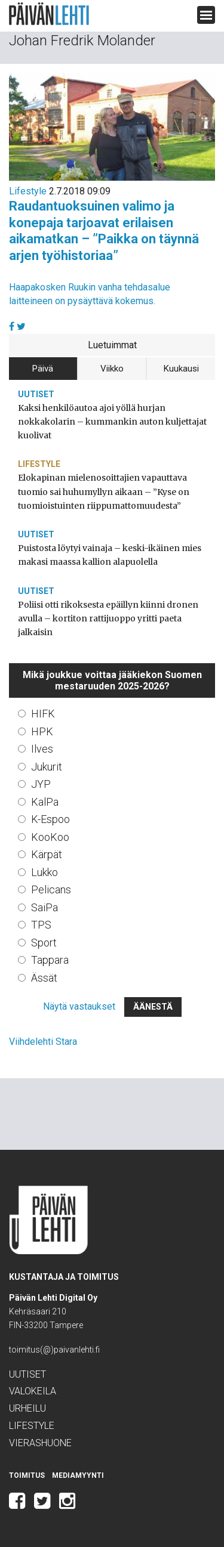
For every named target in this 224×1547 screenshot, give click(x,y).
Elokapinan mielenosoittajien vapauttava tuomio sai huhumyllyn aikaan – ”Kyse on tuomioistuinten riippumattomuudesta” (103, 491)
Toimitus (27, 1475)
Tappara (50, 960)
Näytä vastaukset (79, 1006)
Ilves (42, 748)
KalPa (45, 802)
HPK (42, 731)
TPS (41, 924)
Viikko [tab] (112, 368)
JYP (41, 784)
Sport (44, 942)
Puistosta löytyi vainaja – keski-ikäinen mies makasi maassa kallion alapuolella (109, 555)
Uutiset (36, 394)
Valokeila (32, 1391)
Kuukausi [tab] (181, 368)
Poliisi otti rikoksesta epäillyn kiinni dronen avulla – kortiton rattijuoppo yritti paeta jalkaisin (108, 618)
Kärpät (46, 854)
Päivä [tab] (42, 368)
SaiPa (44, 907)
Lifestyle (28, 191)
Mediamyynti (78, 1475)
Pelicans (51, 889)
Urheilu (27, 1408)
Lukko (44, 872)
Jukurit (46, 766)
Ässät (44, 977)
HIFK (43, 713)
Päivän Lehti (49, 14)
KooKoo (50, 837)
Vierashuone (40, 1443)
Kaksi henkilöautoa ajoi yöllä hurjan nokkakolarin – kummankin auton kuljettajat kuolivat (112, 422)
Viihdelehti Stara (43, 1041)
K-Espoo (50, 819)
